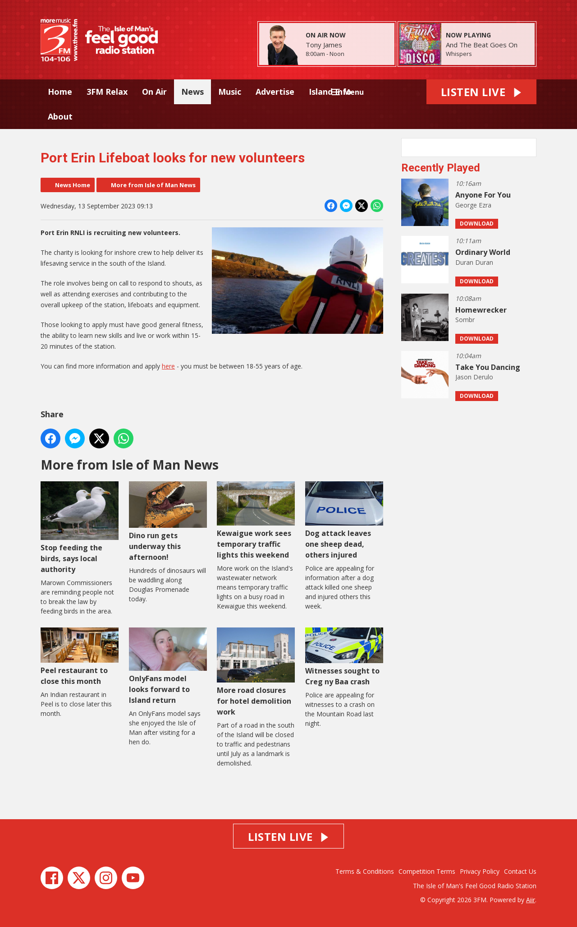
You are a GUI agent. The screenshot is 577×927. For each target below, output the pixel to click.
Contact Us (520, 871)
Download (477, 223)
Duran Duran (474, 262)
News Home (72, 185)
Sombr (465, 319)
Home (60, 91)
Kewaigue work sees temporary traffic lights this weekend (256, 520)
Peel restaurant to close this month (80, 656)
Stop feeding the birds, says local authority (80, 527)
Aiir (530, 899)
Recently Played (440, 167)
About (60, 116)
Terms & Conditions (364, 871)
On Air (154, 91)
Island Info (330, 91)
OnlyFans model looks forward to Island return (168, 666)
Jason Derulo (474, 377)
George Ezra (473, 205)
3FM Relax (107, 91)
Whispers (459, 54)
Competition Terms (426, 871)
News (192, 91)
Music (229, 91)
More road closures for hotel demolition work (256, 672)
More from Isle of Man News (153, 185)
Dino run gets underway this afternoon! (168, 521)
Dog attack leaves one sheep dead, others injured (344, 520)
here (168, 366)
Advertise (275, 91)
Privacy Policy (479, 871)
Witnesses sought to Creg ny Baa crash (344, 657)
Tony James (324, 45)
